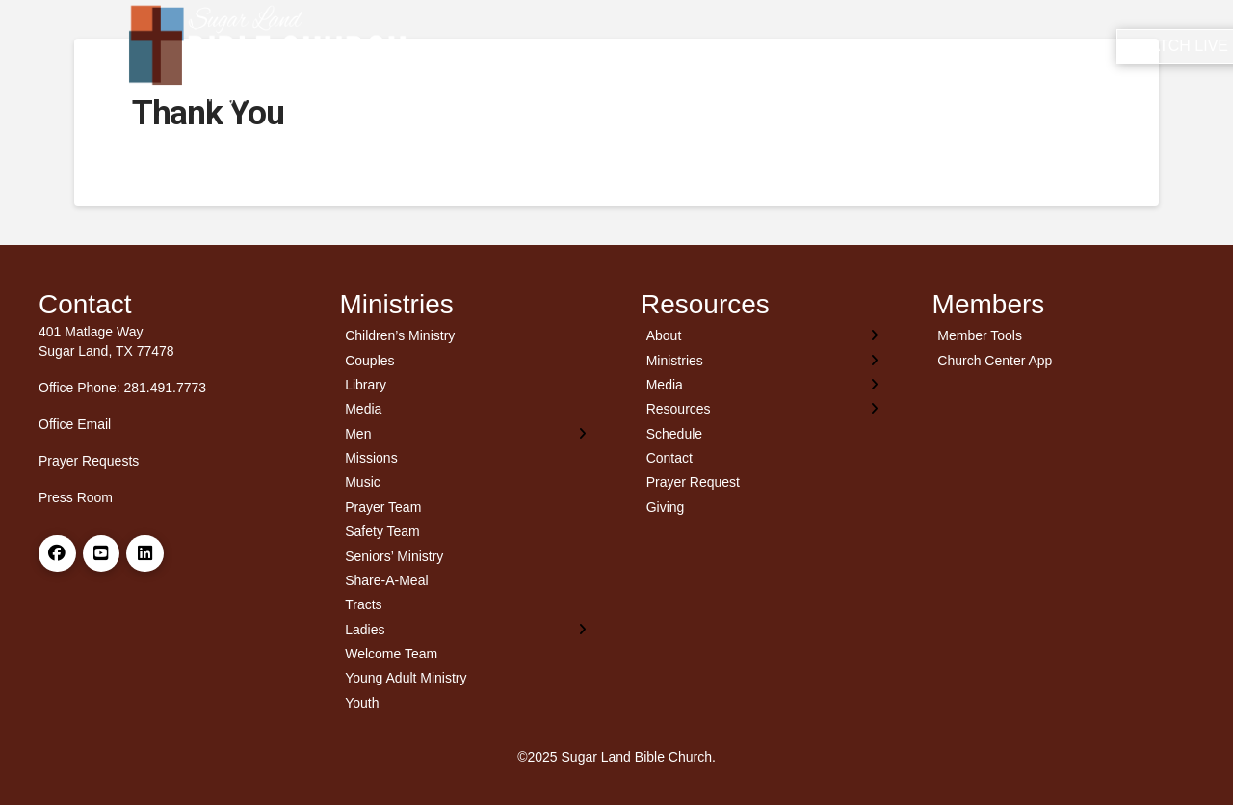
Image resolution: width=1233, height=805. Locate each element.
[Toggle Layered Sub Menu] (466, 433)
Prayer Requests (89, 461)
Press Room (76, 497)
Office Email (75, 424)
